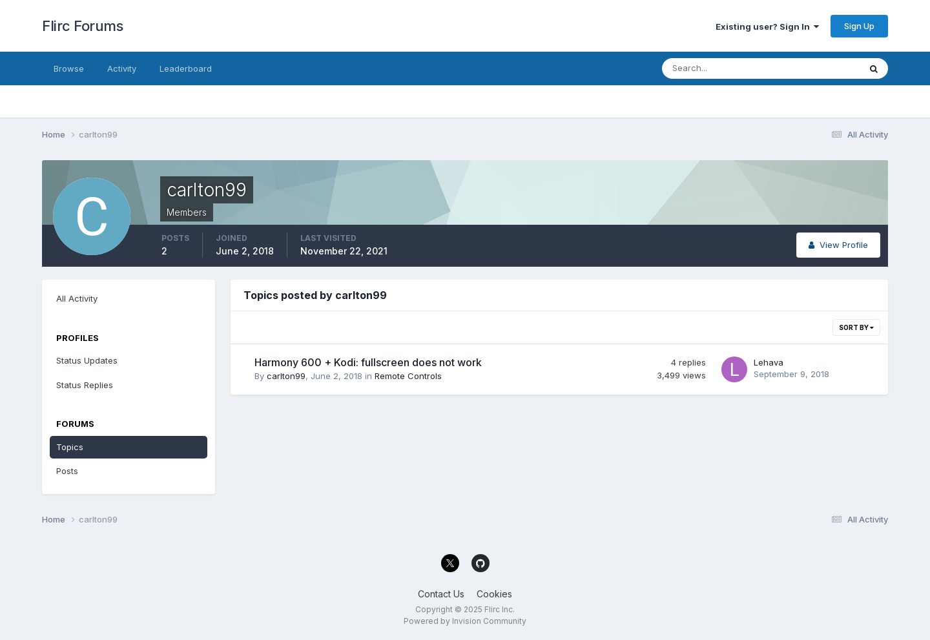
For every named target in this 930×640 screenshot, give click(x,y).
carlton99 (286, 376)
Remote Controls (408, 376)
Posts (67, 471)
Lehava (768, 362)
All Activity (77, 298)
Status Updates (87, 360)
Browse (69, 68)
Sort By (856, 327)
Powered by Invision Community (465, 621)
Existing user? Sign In (767, 26)
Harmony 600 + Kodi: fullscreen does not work (368, 362)
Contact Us (441, 593)
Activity (121, 68)
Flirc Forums (82, 25)
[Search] (719, 68)
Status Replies (84, 385)
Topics (69, 447)
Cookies (494, 593)
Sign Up (859, 26)
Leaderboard (186, 68)
